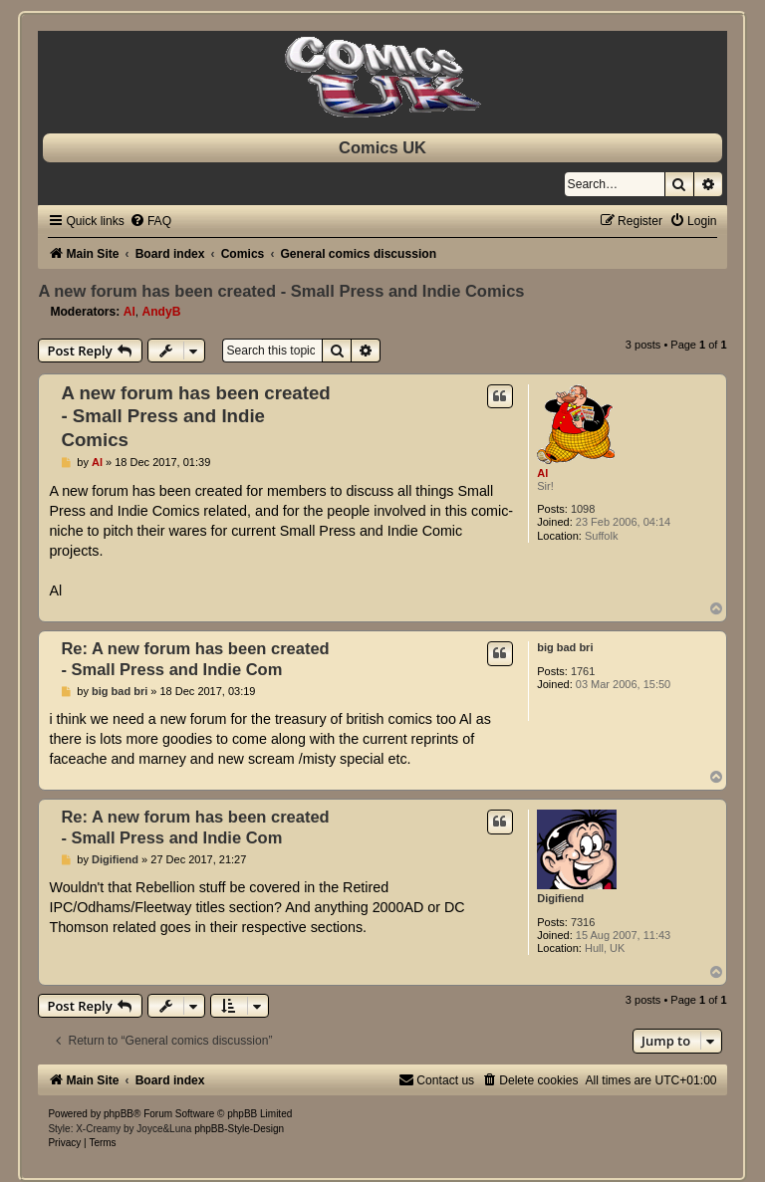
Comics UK (382, 147)
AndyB (161, 312)
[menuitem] (150, 221)
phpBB (118, 1113)
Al (129, 312)
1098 (583, 509)
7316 (583, 922)
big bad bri (565, 647)
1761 (583, 671)
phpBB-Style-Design (239, 1128)
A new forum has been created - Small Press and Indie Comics (281, 291)
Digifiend (560, 898)
